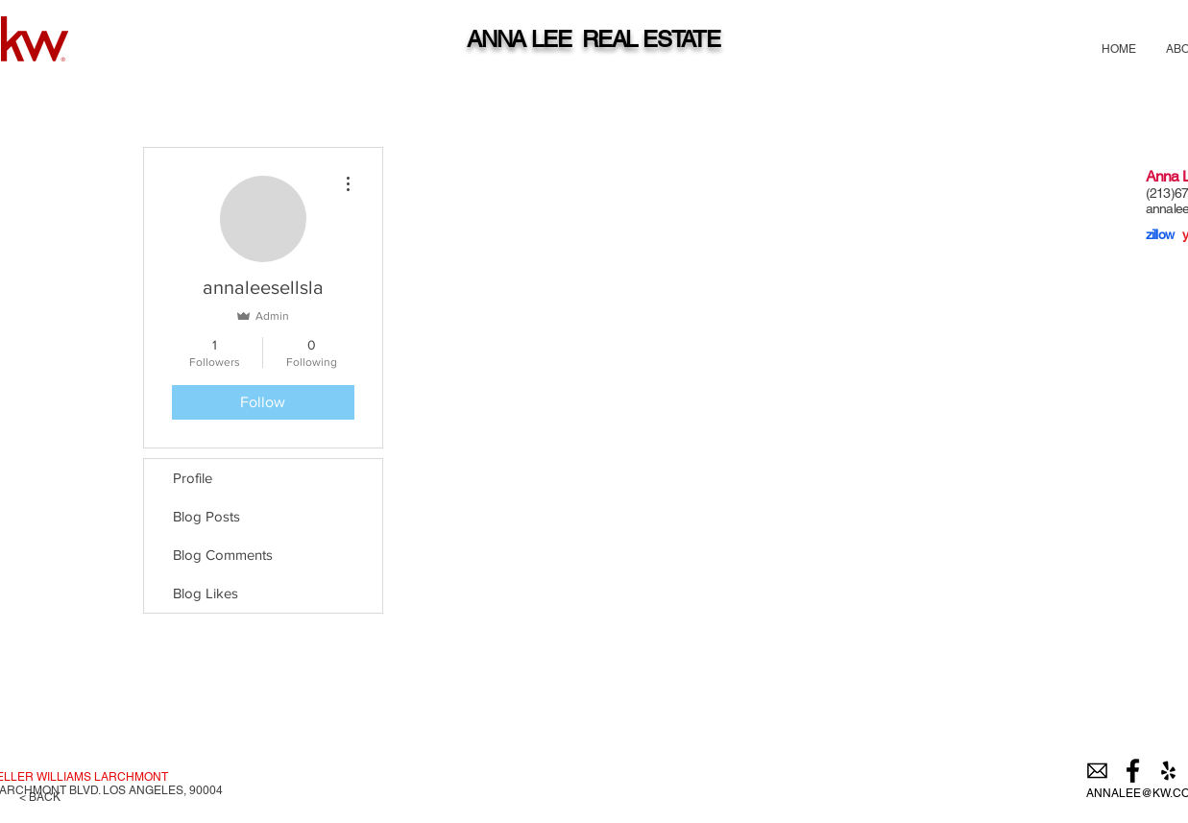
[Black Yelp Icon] (1168, 771)
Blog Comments (223, 554)
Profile (192, 478)
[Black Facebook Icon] (1133, 771)
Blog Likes (205, 593)
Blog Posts (206, 516)
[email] (1097, 771)
